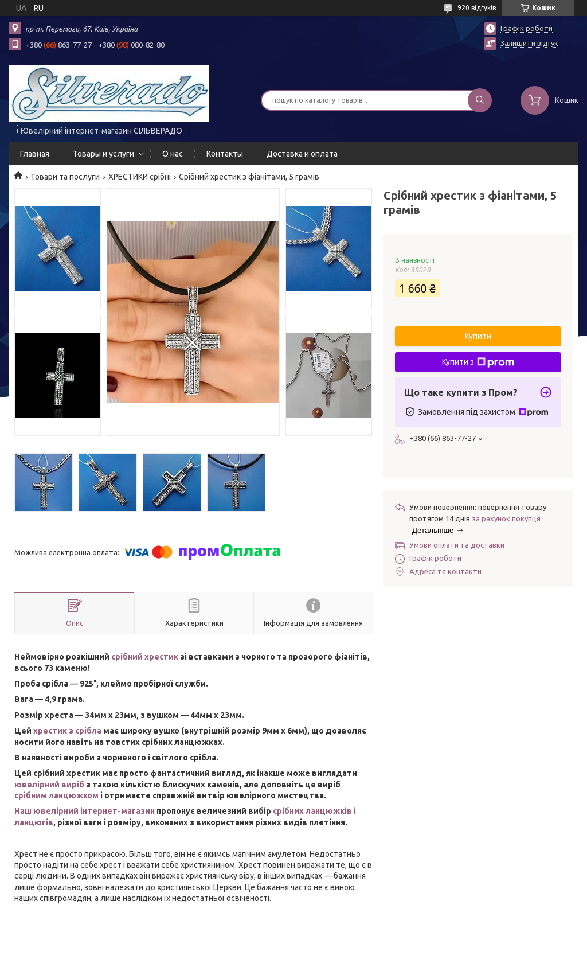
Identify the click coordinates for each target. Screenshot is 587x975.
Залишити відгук (529, 43)
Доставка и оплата (302, 154)
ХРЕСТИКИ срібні (139, 176)
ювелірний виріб (49, 784)
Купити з (478, 362)
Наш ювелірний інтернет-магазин (84, 811)
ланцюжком (74, 795)
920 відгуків (476, 7)
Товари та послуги (65, 176)
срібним (31, 795)
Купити (478, 336)
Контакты (224, 154)
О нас (172, 154)
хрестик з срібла (67, 730)
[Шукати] (480, 100)
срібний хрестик (144, 656)
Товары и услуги (103, 154)
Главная (34, 154)
